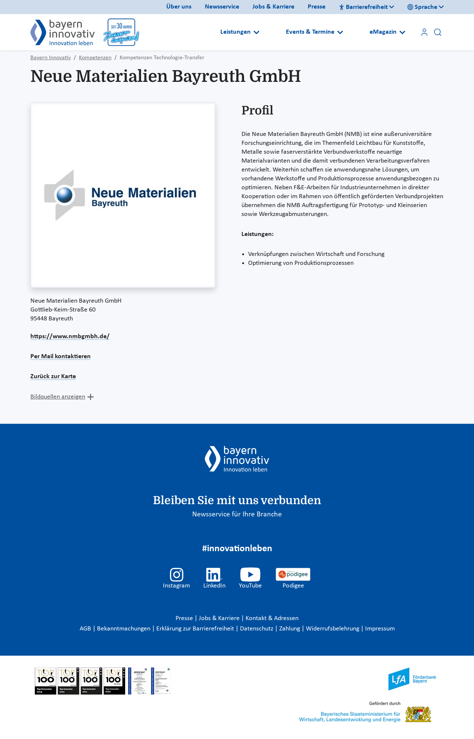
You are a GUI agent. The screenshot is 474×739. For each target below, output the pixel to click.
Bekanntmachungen (124, 628)
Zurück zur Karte (53, 376)
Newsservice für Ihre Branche (237, 514)
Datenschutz (257, 628)
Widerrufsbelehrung (333, 628)
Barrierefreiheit (363, 7)
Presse (317, 6)
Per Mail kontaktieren (60, 356)
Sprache (422, 7)
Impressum (380, 628)
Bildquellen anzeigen (57, 396)
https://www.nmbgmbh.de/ (70, 336)
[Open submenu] (256, 32)
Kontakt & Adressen (272, 618)
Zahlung (290, 628)
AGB (86, 628)
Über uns (178, 6)
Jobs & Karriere (273, 6)
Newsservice (222, 6)
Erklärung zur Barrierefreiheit (196, 628)
